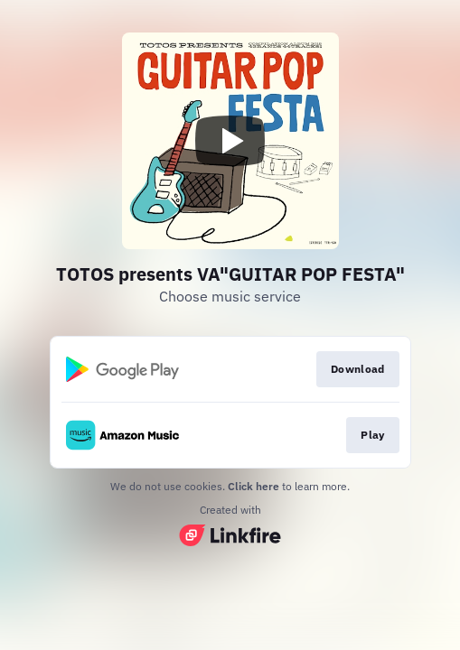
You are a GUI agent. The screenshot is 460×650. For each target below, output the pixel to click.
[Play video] (230, 141)
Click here (253, 486)
